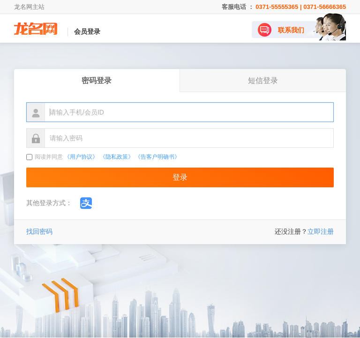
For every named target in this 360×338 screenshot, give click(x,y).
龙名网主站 (29, 7)
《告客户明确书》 (157, 157)
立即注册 (321, 231)
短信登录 (263, 80)
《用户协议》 (81, 157)
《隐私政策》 (117, 157)
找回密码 (39, 231)
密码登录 (97, 80)
